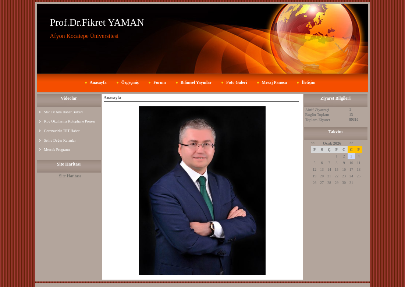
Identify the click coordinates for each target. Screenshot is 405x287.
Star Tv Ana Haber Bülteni (64, 112)
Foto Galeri (236, 82)
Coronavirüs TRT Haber (62, 131)
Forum (159, 82)
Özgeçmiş (130, 82)
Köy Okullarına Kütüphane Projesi (69, 121)
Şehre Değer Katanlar (60, 140)
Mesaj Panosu (274, 82)
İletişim (308, 82)
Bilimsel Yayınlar (196, 82)
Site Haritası (70, 175)
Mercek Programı (57, 150)
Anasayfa (98, 82)
